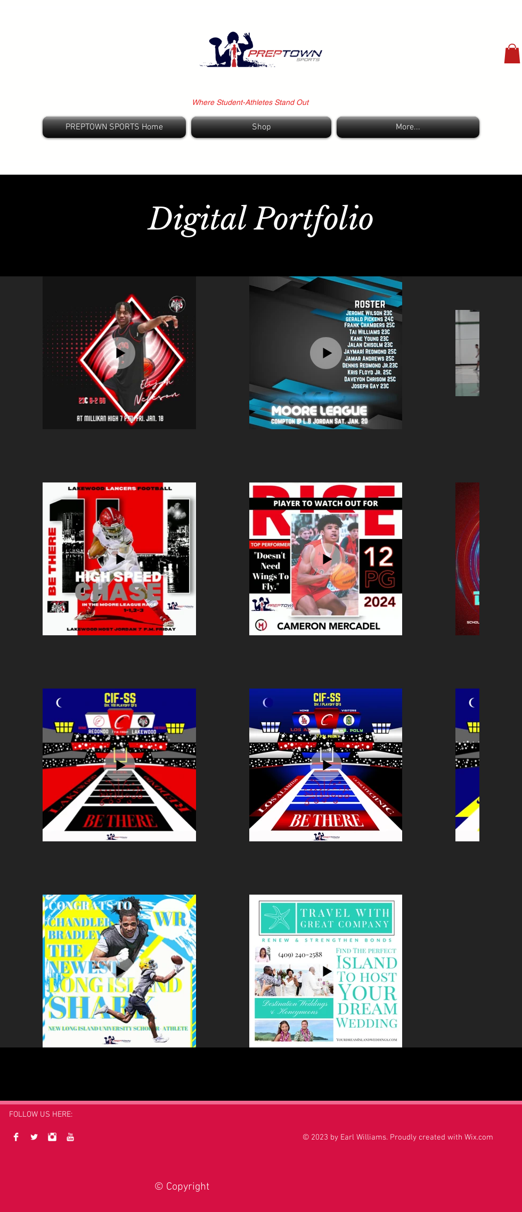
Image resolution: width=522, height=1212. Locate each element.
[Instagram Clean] (52, 1137)
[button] (512, 53)
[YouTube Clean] (70, 1137)
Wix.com (478, 1137)
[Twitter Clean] (34, 1137)
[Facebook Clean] (16, 1137)
